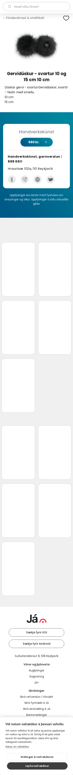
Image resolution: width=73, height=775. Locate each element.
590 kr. (33, 142)
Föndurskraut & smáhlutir (25, 18)
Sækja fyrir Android (36, 644)
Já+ (36, 682)
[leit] (36, 7)
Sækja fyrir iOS (36, 632)
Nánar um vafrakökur (17, 746)
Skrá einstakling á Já (36, 709)
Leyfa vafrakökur (37, 766)
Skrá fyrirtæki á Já (36, 703)
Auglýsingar (36, 670)
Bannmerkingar (36, 715)
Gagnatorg (36, 676)
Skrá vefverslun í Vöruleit (36, 697)
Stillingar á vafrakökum (37, 757)
